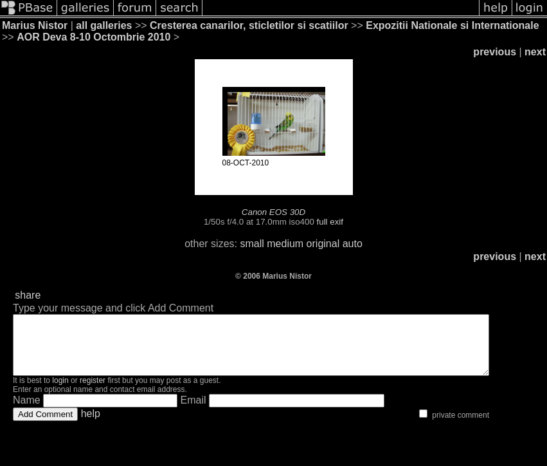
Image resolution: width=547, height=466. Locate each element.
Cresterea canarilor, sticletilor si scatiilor (249, 25)
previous (494, 51)
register (92, 391)
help (90, 425)
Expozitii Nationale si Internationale (452, 25)
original (323, 243)
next (535, 51)
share (27, 295)
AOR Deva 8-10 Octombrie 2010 (93, 37)
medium (285, 243)
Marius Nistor (34, 25)
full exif (330, 222)
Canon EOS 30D (273, 212)
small (252, 243)
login (60, 391)
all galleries (104, 25)
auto (353, 243)
